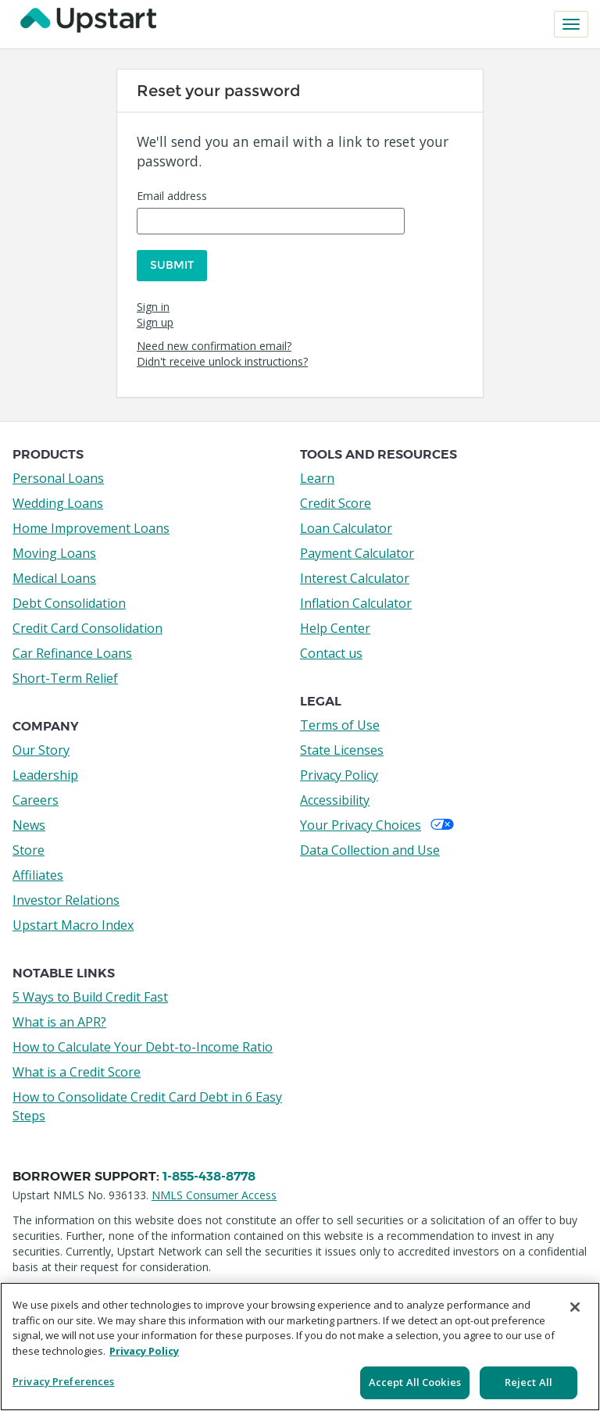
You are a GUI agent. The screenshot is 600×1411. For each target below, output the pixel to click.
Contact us (331, 650)
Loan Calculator (346, 525)
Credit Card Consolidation (87, 625)
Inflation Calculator (356, 600)
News (28, 822)
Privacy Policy (339, 772)
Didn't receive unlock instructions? (222, 359)
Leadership (45, 772)
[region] (300, 1346)
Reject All (528, 1382)
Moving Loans (54, 550)
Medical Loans (54, 575)
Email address (172, 195)
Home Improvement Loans (91, 525)
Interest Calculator (354, 575)
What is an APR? (59, 1019)
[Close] (575, 1307)
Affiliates (37, 872)
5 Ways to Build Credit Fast (90, 994)
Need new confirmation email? (214, 343)
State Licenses (342, 747)
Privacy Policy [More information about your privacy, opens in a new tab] (144, 1351)
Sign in (153, 304)
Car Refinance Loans (72, 650)
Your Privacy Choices (377, 822)
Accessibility (335, 797)
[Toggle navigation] (571, 24)
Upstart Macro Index (73, 922)
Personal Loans (58, 475)
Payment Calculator (357, 550)
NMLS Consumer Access (214, 1192)
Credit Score (335, 500)
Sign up (155, 320)
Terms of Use (340, 722)
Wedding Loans (57, 500)
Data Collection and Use (370, 847)
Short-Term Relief (65, 675)
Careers (35, 797)
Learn (317, 475)
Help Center (335, 625)
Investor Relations (66, 897)
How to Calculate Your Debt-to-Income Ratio (142, 1044)
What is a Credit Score (76, 1069)
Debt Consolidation (69, 600)
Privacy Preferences (63, 1381)
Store (28, 847)
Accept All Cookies (415, 1382)
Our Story (41, 747)
